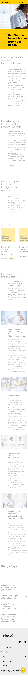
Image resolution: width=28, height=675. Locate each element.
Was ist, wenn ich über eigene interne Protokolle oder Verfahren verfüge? (9, 618)
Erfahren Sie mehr (6, 258)
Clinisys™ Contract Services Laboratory (6, 250)
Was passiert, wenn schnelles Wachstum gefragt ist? (9, 587)
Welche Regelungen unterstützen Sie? (9, 597)
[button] (17, 2)
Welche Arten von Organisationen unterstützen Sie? (8, 606)
